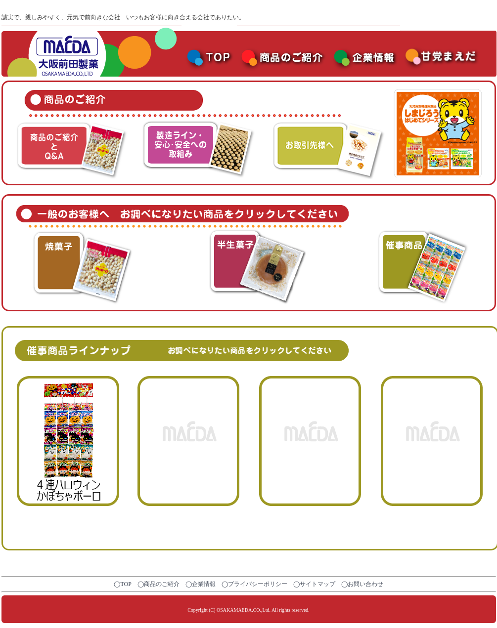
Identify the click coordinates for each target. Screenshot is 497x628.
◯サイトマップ (314, 584)
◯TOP (122, 584)
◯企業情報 (200, 584)
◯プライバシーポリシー (254, 584)
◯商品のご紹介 (158, 584)
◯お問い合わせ (362, 584)
